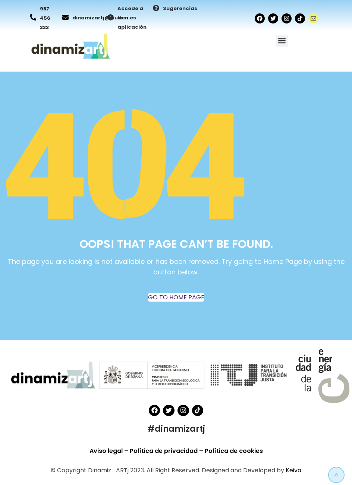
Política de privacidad (164, 451)
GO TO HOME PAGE (176, 297)
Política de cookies (234, 451)
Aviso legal (106, 451)
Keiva (293, 470)
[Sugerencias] (156, 8)
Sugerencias (180, 8)
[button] (282, 41)
